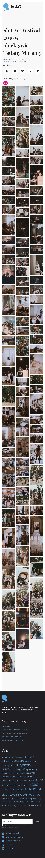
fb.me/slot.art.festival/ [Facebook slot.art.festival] (13, 837)
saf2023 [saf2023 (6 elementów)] (5, 785)
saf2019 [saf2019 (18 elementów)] (38, 780)
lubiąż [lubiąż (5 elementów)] (23, 773)
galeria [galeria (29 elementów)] (25, 765)
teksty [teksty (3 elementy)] (32, 802)
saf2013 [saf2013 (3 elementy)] (22, 781)
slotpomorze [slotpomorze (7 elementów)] (21, 798)
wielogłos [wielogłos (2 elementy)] (15, 806)
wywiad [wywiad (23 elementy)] (33, 805)
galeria (28, 59)
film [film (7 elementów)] (12, 765)
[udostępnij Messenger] (15, 71)
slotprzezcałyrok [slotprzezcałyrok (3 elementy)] (35, 799)
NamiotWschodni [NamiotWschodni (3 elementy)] (8, 777)
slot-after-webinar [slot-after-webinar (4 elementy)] (17, 785)
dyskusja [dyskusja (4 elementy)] (32, 761)
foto (22, 59)
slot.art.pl (7, 844)
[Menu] (39, 9)
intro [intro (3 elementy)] (12, 773)
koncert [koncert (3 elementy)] (17, 773)
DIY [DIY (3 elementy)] (32, 757)
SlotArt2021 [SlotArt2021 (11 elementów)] (8, 789)
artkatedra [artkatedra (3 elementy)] (13, 757)
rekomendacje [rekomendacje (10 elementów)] (10, 780)
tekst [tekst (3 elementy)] (27, 802)
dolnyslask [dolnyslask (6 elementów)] (6, 761)
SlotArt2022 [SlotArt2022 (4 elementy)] (19, 790)
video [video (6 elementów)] (37, 801)
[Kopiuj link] (38, 71)
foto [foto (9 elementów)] (17, 765)
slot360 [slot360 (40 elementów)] (32, 784)
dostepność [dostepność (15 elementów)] (20, 761)
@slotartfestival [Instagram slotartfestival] (10, 833)
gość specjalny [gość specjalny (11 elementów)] (28, 769)
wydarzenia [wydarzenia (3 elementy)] (22, 806)
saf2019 (35, 59)
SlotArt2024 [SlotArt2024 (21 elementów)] (33, 789)
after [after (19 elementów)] (5, 757)
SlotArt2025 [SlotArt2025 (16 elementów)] (9, 795)
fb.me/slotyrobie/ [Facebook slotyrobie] (11, 841)
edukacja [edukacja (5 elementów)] (6, 765)
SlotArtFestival (8, 61)
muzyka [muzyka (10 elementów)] (31, 773)
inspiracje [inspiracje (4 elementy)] (6, 773)
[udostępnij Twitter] (22, 71)
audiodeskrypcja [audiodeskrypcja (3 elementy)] (24, 757)
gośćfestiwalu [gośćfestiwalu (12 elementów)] (10, 769)
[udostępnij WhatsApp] (30, 71)
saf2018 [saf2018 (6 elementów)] (28, 780)
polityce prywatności (16, 827)
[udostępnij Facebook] (7, 71)
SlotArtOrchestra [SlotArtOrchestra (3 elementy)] (8, 799)
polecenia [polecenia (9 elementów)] (29, 776)
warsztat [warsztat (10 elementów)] (7, 805)
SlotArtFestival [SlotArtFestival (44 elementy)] (29, 794)
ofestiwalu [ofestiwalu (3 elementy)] (19, 777)
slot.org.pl (8, 848)
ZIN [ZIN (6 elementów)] (41, 805)
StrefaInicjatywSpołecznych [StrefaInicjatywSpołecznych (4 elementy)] (13, 801)
